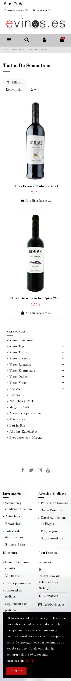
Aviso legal (13, 516)
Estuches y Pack (21, 401)
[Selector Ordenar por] (15, 90)
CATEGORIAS (16, 331)
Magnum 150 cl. (21, 407)
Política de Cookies (54, 503)
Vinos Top (16, 346)
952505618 (52, 596)
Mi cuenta (12, 576)
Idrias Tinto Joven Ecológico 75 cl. (35, 298)
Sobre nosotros (52, 538)
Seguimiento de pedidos (16, 607)
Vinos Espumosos (22, 370)
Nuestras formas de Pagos (53, 520)
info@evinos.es (54, 604)
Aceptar (16, 670)
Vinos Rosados (20, 364)
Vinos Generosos (21, 340)
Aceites (14, 389)
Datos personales (18, 583)
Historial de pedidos (13, 593)
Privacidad (13, 523)
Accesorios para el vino (26, 413)
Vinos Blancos (19, 358)
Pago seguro (50, 531)
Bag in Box (17, 425)
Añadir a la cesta (35, 200)
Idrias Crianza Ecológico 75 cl (35, 186)
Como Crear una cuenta (17, 565)
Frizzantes (17, 419)
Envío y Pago (15, 544)
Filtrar (14, 82)
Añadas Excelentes (23, 431)
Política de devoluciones (14, 534)
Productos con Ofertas (25, 437)
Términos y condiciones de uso (18, 506)
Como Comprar (52, 510)
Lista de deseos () (15, 10)
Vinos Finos (18, 383)
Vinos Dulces (18, 376)
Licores (14, 395)
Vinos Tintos (18, 352)
